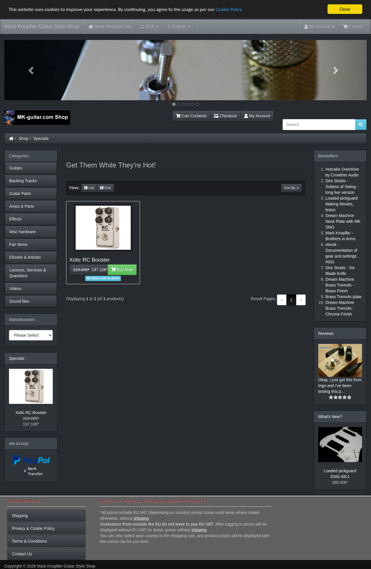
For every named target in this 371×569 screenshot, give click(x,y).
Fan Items (18, 244)
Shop (23, 138)
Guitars (15, 168)
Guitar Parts (20, 193)
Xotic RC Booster (30, 412)
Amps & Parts (21, 206)
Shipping (20, 515)
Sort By (291, 188)
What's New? (330, 416)
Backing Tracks (23, 180)
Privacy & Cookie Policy (33, 528)
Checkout (225, 116)
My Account (257, 116)
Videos (15, 288)
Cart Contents (191, 116)
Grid (105, 188)
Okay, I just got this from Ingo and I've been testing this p (340, 385)
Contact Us (22, 554)
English (179, 26)
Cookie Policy (229, 9)
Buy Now (122, 269)
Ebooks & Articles (25, 257)
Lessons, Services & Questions (27, 273)
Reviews (326, 333)
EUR (150, 26)
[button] (31, 70)
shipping (141, 518)
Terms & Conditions (29, 541)
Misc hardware (22, 231)
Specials (41, 138)
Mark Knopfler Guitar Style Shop (42, 27)
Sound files (19, 301)
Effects (15, 219)
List (89, 188)
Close (344, 9)
